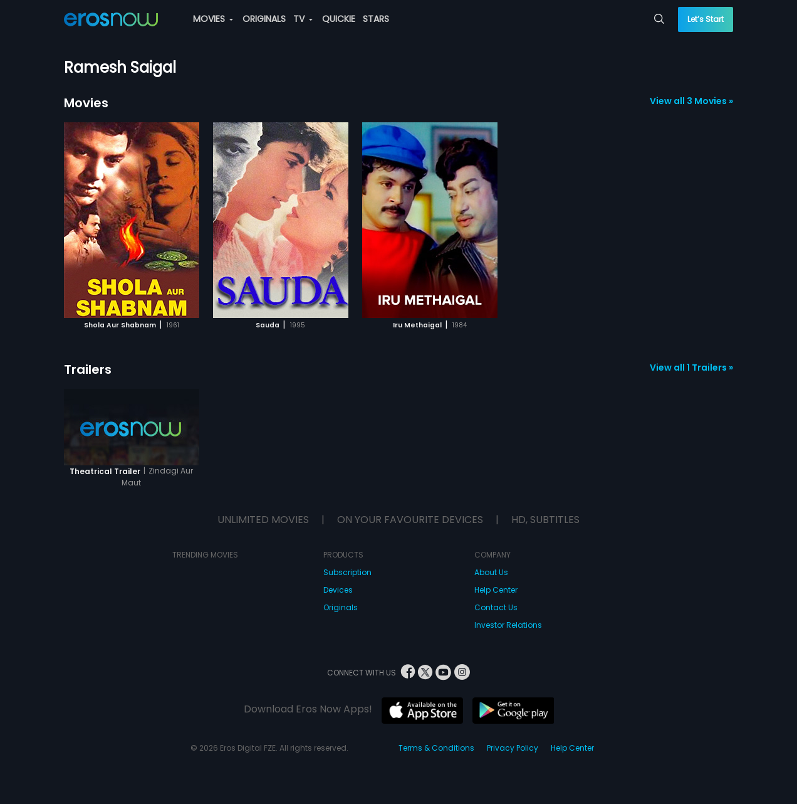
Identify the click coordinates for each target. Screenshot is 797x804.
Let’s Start (705, 19)
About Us (491, 572)
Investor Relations (508, 625)
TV (303, 19)
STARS (376, 19)
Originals (340, 607)
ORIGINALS (264, 19)
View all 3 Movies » (691, 101)
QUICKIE (338, 19)
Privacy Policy (512, 748)
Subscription (347, 572)
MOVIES (213, 19)
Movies (86, 103)
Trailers (88, 369)
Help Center (496, 589)
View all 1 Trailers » (691, 367)
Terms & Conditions (436, 748)
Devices (338, 589)
